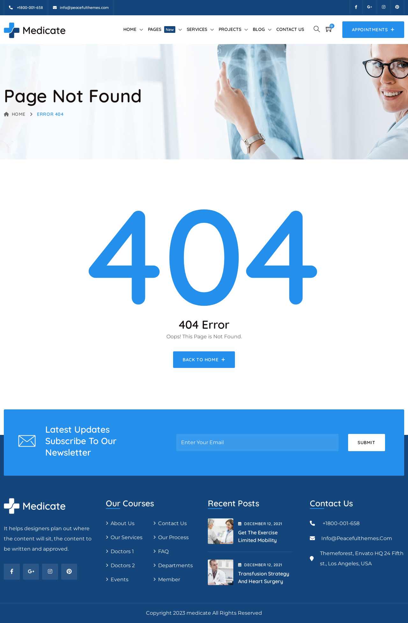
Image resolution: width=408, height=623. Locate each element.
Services (197, 29)
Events (119, 579)
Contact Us (290, 29)
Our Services (126, 537)
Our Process (173, 537)
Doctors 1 (122, 551)
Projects (230, 29)
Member (169, 579)
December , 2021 (260, 523)
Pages (161, 29)
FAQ (163, 551)
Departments (175, 565)
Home (129, 29)
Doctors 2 (123, 565)
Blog (259, 29)
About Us (123, 523)
